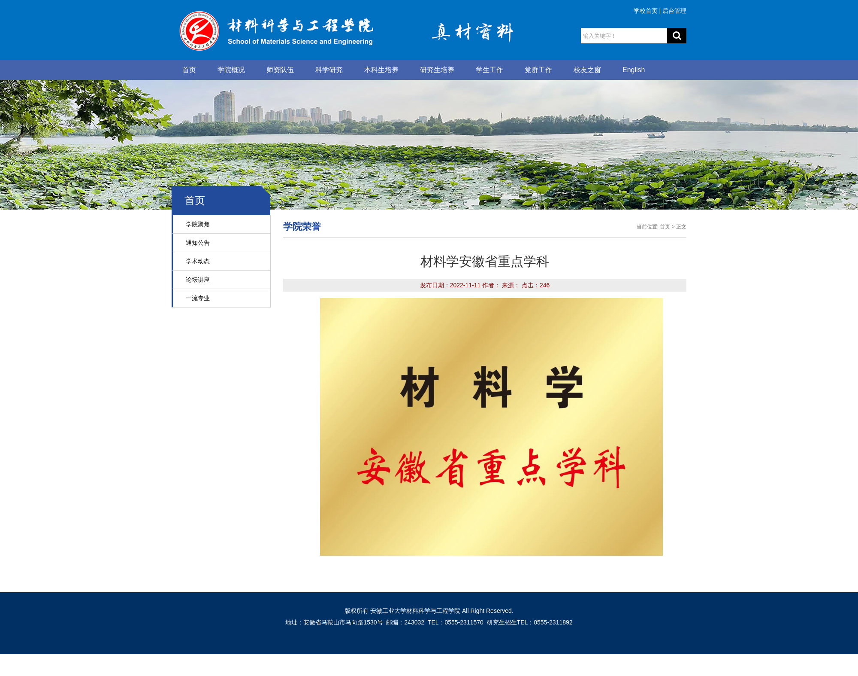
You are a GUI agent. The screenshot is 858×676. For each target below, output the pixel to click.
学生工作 (489, 69)
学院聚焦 (198, 224)
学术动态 (198, 261)
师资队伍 (280, 69)
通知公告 (198, 242)
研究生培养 (437, 69)
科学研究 (329, 69)
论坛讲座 (198, 279)
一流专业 (198, 298)
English (633, 69)
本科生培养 (381, 69)
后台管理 (674, 10)
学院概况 (231, 69)
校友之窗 (587, 69)
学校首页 (646, 10)
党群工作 (538, 69)
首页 (189, 69)
